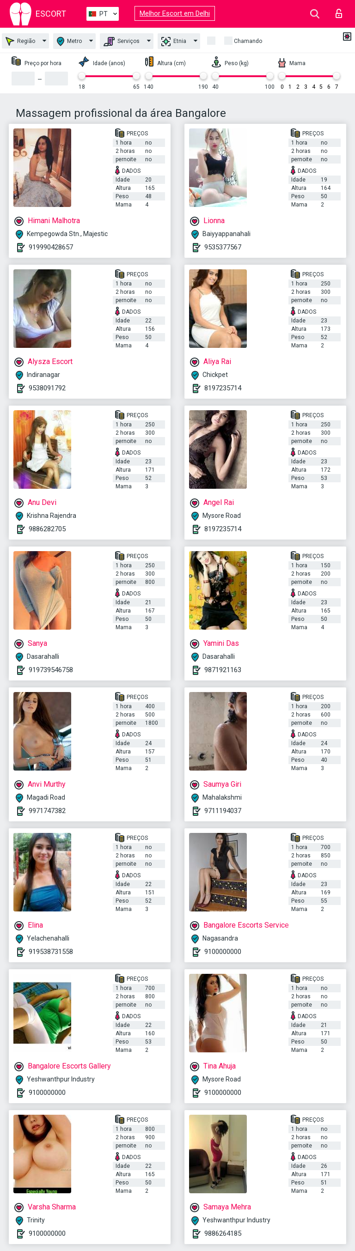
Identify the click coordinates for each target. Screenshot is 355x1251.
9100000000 (222, 951)
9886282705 (47, 529)
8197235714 (222, 388)
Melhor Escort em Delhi (175, 13)
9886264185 (222, 1233)
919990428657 (51, 247)
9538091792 (47, 388)
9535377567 (222, 247)
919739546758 (51, 670)
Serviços (122, 41)
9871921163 (222, 670)
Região (20, 41)
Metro (69, 41)
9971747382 (47, 811)
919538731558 (51, 951)
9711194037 (222, 811)
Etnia (173, 41)
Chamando (248, 41)
